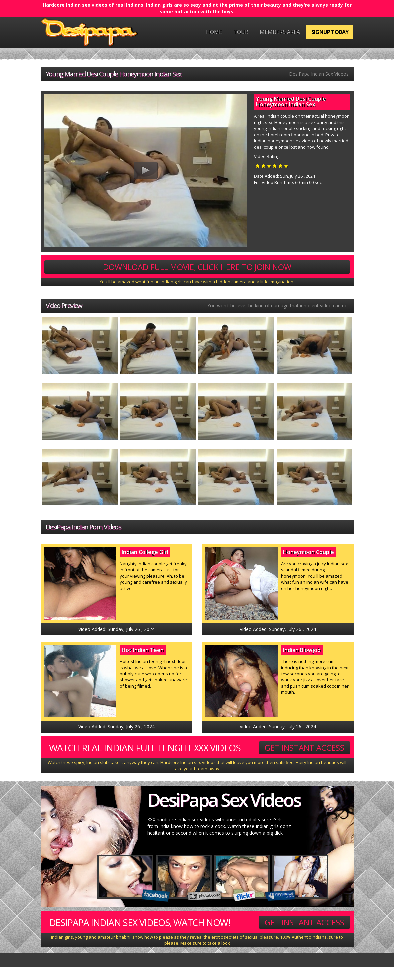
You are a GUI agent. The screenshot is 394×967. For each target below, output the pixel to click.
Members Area (280, 32)
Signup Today (329, 32)
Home (214, 32)
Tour (240, 32)
